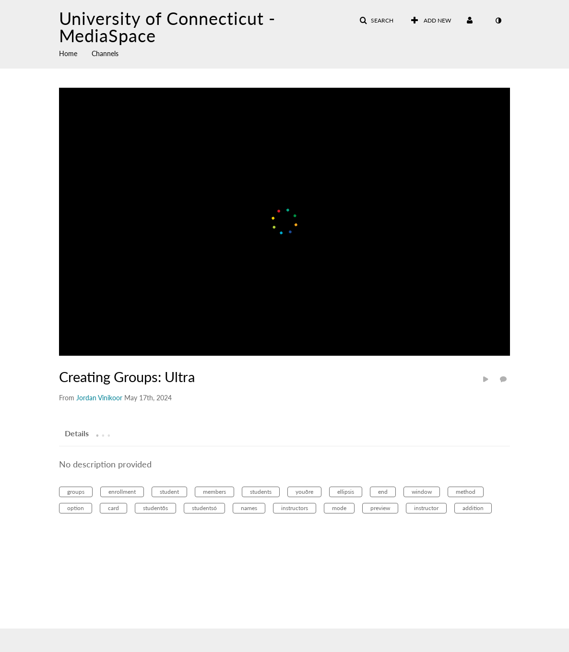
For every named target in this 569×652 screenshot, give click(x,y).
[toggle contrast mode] (498, 20)
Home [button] (68, 53)
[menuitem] (75, 52)
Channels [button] (105, 53)
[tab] (77, 432)
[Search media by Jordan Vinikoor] (99, 398)
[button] (376, 20)
